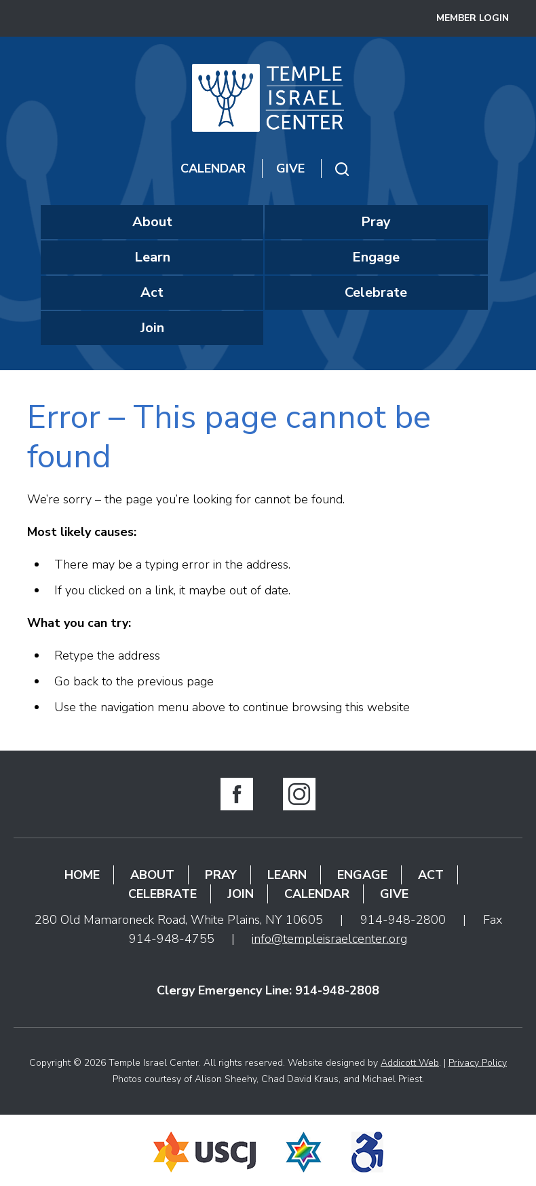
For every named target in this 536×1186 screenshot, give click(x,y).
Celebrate (376, 292)
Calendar (213, 168)
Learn (152, 257)
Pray (376, 222)
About (152, 222)
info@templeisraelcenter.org (329, 939)
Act (152, 292)
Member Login (472, 18)
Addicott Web (410, 1062)
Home (82, 875)
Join (152, 328)
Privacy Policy (477, 1062)
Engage (376, 257)
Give (290, 168)
